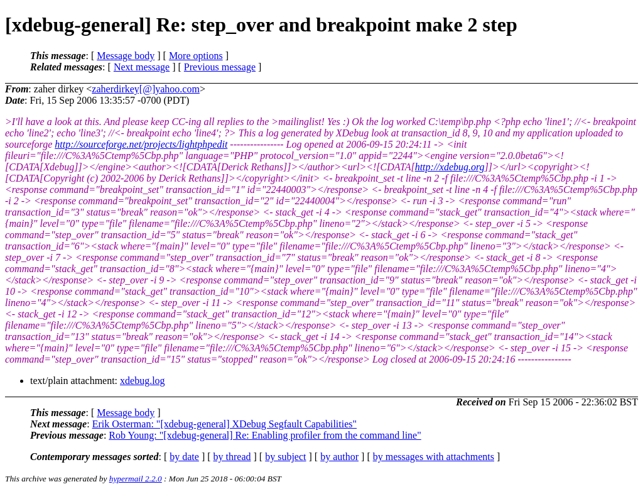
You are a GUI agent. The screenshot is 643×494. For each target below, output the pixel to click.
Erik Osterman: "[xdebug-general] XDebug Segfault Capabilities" (224, 424)
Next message (142, 67)
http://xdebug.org (450, 167)
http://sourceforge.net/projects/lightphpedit (141, 144)
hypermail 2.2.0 (135, 478)
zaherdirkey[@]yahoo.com (146, 89)
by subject (285, 456)
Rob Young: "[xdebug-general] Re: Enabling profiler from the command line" (265, 435)
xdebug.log (142, 380)
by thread (232, 456)
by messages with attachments (433, 456)
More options (196, 55)
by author (339, 456)
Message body (125, 55)
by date (184, 456)
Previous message (220, 67)
